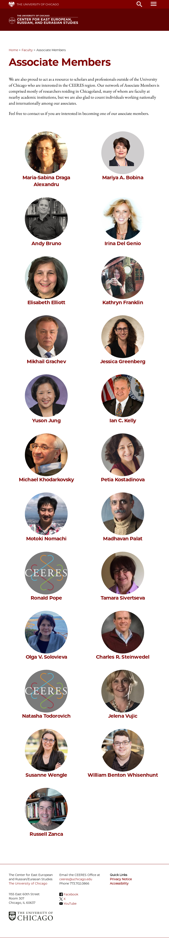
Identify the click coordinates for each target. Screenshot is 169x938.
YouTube (70, 903)
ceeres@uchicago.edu (75, 879)
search (139, 4)
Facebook (71, 894)
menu (153, 4)
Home (13, 50)
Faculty (27, 50)
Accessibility (119, 883)
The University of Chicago (38, 4)
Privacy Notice (121, 879)
